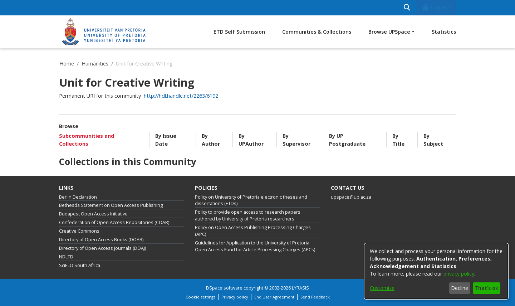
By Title (398, 139)
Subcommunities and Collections (86, 139)
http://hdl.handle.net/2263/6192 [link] (181, 95)
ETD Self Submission (239, 31)
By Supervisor (296, 139)
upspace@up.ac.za (351, 197)
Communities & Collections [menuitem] (316, 31)
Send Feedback (315, 297)
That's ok (486, 288)
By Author (211, 139)
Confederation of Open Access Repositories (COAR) (114, 222)
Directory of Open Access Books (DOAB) (101, 240)
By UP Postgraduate (347, 139)
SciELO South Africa (79, 265)
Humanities (95, 63)
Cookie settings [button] (200, 297)
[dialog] (436, 271)
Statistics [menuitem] (444, 31)
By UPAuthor (251, 139)
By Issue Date (165, 139)
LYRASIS (300, 288)
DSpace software (224, 288)
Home (66, 63)
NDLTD (66, 257)
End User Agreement (274, 297)
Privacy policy (234, 297)
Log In (434, 7)
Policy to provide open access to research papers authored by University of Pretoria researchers (247, 215)
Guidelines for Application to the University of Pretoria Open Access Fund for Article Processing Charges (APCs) (255, 246)
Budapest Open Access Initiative (93, 214)
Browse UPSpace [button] (389, 31)
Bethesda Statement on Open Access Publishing (111, 205)
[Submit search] (407, 7)
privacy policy (458, 273)
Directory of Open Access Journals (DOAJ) (102, 248)
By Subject (433, 139)
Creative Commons (79, 231)
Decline (459, 288)
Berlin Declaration (78, 197)
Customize (382, 288)
